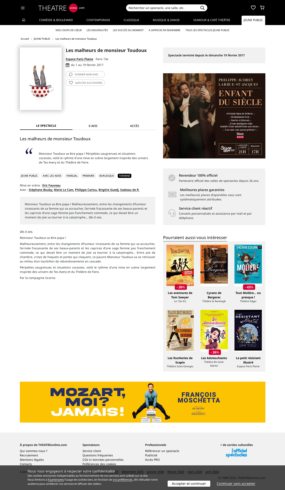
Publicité (151, 455)
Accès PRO (152, 460)
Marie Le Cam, (64, 190)
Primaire (88, 175)
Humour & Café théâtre (211, 20)
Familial (71, 175)
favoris (86, 83)
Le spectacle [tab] (46, 126)
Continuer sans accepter (236, 483)
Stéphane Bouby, (41, 190)
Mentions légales (32, 460)
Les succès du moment (128, 30)
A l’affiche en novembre (164, 30)
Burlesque (106, 175)
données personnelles (108, 460)
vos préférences (122, 479)
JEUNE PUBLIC (29, 175)
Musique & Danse (166, 20)
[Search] (162, 7)
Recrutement (29, 455)
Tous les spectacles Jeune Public (207, 30)
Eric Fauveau (51, 185)
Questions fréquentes (97, 455)
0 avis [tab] (93, 126)
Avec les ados (52, 175)
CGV (85, 460)
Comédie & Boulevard (56, 20)
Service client (91, 451)
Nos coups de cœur (69, 30)
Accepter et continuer (189, 483)
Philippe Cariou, (86, 190)
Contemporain (98, 20)
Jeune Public (253, 20)
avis (83, 74)
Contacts (26, 464)
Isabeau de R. (129, 190)
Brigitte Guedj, (109, 190)
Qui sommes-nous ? (33, 451)
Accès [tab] (134, 126)
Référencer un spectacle (162, 451)
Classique (131, 20)
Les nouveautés (97, 30)
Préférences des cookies (99, 464)
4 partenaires (56, 479)
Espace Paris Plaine (79, 59)
